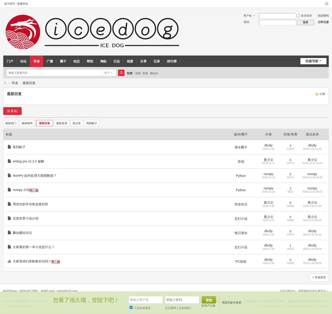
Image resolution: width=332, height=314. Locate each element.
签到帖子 (19, 147)
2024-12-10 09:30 (312, 177)
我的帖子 (91, 123)
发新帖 (12, 111)
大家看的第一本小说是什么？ (34, 247)
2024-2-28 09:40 (312, 263)
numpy (268, 174)
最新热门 (10, 123)
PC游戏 (240, 261)
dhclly (268, 145)
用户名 (247, 15)
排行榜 (172, 61)
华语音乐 (240, 204)
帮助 (90, 61)
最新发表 (61, 123)
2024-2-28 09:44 (312, 248)
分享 (143, 61)
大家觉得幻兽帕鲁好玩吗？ (32, 261)
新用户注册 (208, 305)
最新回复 (29, 83)
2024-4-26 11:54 (312, 206)
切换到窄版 (327, 4)
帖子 (107, 72)
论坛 (23, 61)
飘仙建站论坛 (22, 233)
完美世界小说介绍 (26, 218)
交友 (145, 73)
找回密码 (323, 15)
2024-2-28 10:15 (312, 234)
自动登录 (304, 15)
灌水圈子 (240, 147)
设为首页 (9, 3)
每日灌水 (240, 233)
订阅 (322, 94)
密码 (246, 22)
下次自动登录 (140, 308)
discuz (154, 73)
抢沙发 (77, 123)
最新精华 (27, 123)
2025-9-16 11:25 (312, 148)
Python (241, 176)
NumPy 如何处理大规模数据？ (34, 175)
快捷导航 (311, 61)
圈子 (63, 61)
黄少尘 (268, 159)
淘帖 (103, 61)
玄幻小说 (240, 218)
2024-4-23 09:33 (312, 220)
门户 (10, 61)
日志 (116, 61)
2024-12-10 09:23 (312, 191)
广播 (50, 61)
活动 (138, 73)
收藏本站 (22, 3)
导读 (36, 61)
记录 (157, 61)
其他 (241, 161)
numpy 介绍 (21, 190)
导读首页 (320, 277)
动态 (76, 61)
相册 (130, 61)
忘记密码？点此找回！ (179, 308)
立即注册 (323, 22)
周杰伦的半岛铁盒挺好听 (30, 204)
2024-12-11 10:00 (312, 163)
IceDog (5, 83)
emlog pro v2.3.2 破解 (28, 161)
